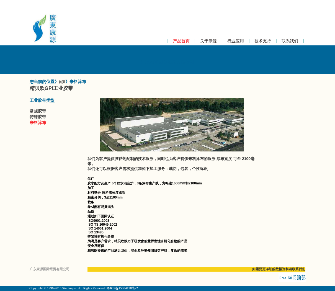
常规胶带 (38, 111)
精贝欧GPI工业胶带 (51, 88)
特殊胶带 (38, 116)
